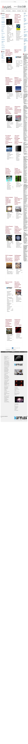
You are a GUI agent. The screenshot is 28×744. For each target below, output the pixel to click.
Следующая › (8, 349)
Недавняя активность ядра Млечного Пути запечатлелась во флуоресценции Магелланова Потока (17, 391)
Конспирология (4, 26)
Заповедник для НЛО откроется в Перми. (25, 247)
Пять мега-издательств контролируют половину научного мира (17, 284)
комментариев (4, 58)
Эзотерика (3, 49)
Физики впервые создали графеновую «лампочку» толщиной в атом (9, 201)
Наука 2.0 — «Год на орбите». (8, 16)
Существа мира (3, 42)
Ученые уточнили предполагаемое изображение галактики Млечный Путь (18, 230)
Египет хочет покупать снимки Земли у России (6, 357)
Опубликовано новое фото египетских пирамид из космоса (17, 258)
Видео (26, 10)
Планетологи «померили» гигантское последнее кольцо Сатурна (17, 322)
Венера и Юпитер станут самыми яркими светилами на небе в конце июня (18, 81)
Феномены (3, 45)
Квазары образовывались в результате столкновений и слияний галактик (9, 81)
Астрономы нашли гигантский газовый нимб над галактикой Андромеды (6, 376)
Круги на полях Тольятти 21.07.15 (17, 51)
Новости (25, 29)
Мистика (3, 33)
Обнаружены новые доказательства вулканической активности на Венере (17, 110)
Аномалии (3, 15)
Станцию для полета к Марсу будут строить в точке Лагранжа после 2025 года (6, 363)
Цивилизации (4, 47)
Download (19, 10)
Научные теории (3, 37)
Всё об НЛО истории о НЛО (25, 19)
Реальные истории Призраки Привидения (26, 39)
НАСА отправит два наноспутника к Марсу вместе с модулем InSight (9, 258)
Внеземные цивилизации (4, 22)
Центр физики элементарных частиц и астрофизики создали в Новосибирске (8, 323)
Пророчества (4, 39)
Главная (2, 10)
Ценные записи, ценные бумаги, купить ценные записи (25, 48)
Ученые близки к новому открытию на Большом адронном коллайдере (9, 230)
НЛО (2, 35)
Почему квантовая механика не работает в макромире (8, 171)
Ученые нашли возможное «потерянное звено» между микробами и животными (6, 369)
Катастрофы (4, 24)
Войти (3, 54)
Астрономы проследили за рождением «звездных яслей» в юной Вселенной (16, 407)
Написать (14, 10)
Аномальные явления (4, 17)
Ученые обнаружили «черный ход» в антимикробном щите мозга (18, 171)
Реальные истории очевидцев (25, 35)
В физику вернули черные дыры (6, 393)
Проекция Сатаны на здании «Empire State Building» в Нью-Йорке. (9, 52)
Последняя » (14, 349)
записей (3, 56)
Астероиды (4, 19)
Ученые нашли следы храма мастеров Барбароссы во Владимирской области (6, 382)
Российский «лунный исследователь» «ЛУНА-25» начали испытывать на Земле (8, 139)
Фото (23, 10)
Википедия (25, 15)
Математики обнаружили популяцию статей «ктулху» (6, 388)
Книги (25, 26)
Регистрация (8, 10)
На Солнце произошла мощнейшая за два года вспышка (25, 235)
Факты (25, 43)
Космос (3, 27)
